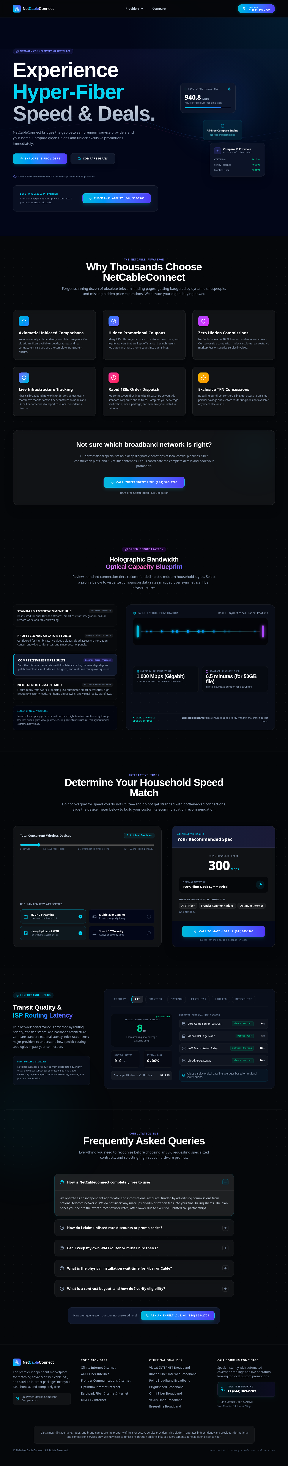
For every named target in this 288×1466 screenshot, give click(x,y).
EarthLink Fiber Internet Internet (104, 1393)
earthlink (193, 999)
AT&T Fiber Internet (95, 1374)
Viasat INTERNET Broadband (169, 1367)
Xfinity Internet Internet (98, 1367)
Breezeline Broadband (165, 1406)
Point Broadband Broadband (169, 1380)
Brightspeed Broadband (166, 1387)
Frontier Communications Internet (106, 1380)
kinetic (215, 999)
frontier (150, 999)
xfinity (115, 999)
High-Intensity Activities (41, 904)
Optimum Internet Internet (100, 1387)
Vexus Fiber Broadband (166, 1400)
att (132, 999)
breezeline (238, 999)
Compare (159, 8)
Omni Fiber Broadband (165, 1393)
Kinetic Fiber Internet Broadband (173, 1374)
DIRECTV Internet (93, 1400)
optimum (171, 999)
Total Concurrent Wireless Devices (45, 835)
